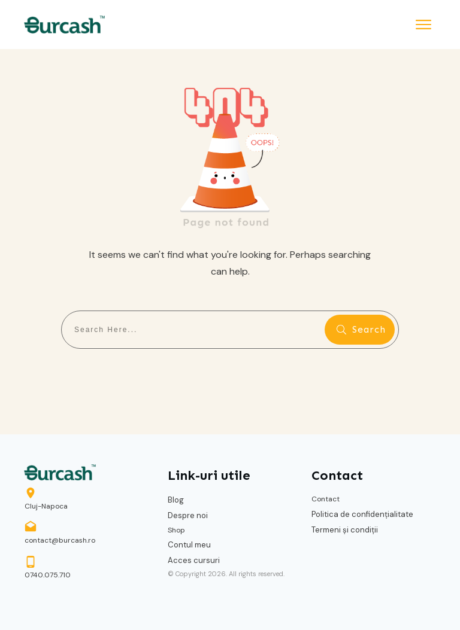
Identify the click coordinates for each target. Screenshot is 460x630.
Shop (176, 530)
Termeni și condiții (344, 530)
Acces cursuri (194, 560)
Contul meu (189, 545)
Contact (325, 499)
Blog (176, 500)
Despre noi (188, 515)
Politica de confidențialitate (362, 514)
